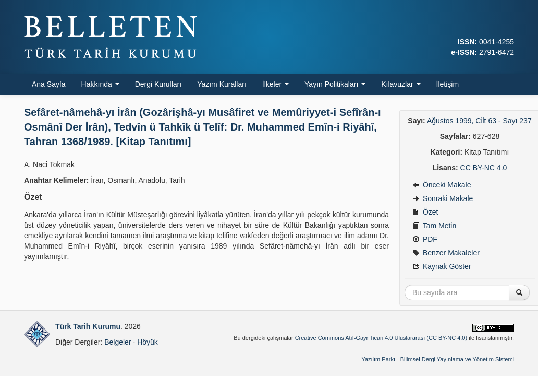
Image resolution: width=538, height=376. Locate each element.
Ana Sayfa (49, 84)
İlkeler (275, 84)
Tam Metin (434, 225)
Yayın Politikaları (334, 84)
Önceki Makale (441, 185)
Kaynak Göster (441, 266)
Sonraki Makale (442, 198)
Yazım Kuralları (222, 84)
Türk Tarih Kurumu (87, 326)
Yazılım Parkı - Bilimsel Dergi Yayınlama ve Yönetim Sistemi (437, 359)
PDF (424, 239)
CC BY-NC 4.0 (483, 167)
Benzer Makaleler (446, 253)
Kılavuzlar (400, 84)
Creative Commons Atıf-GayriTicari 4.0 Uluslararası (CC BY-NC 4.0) (381, 338)
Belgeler (117, 342)
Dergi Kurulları (158, 84)
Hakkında (100, 84)
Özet (425, 212)
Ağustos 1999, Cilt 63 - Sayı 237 (479, 120)
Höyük (147, 342)
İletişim (447, 84)
